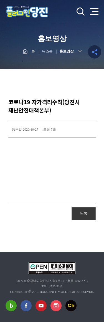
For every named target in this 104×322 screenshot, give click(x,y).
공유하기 (94, 52)
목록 (83, 213)
